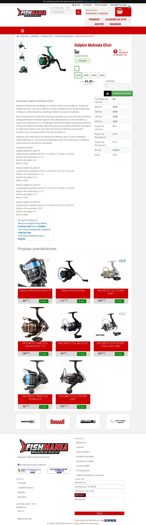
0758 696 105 (59, 8)
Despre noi (81, 442)
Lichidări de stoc (116, 19)
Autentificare (91, 13)
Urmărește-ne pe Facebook (32, 465)
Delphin (116, 150)
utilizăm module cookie (92, 1)
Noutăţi (99, 24)
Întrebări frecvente (119, 5)
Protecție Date (83, 470)
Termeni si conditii (84, 461)
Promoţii (94, 19)
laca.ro (21, 511)
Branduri (115, 24)
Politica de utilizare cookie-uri (90, 475)
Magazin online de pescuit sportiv (44, 448)
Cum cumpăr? (101, 5)
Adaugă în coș (122, 93)
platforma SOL (25, 519)
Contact (87, 5)
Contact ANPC (83, 466)
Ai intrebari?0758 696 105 (120, 52)
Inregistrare (103, 13)
